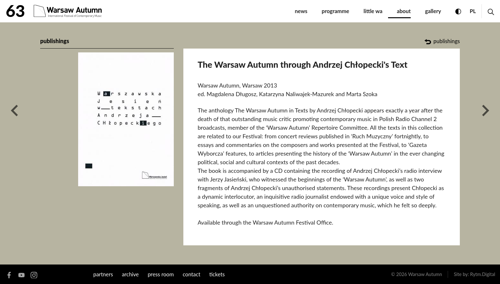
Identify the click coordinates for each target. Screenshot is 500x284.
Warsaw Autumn (425, 274)
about (404, 11)
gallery (433, 11)
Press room (161, 274)
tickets (217, 274)
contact (191, 274)
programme (335, 11)
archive (130, 274)
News (301, 11)
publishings (54, 40)
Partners (103, 274)
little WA (373, 11)
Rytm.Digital (482, 274)
